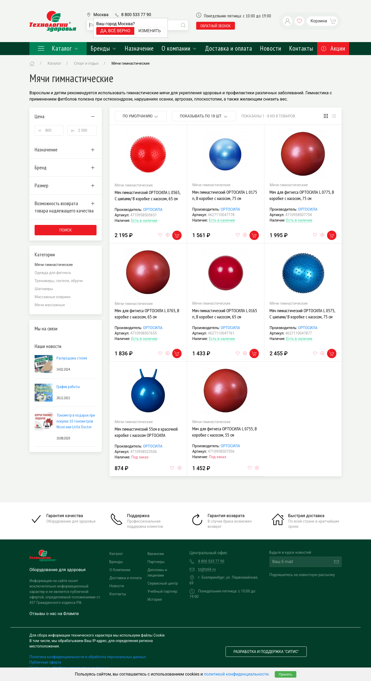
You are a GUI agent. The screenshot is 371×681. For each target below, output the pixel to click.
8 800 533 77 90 (136, 14)
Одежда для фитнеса (53, 273)
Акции (333, 48)
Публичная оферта (45, 662)
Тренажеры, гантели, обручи (59, 281)
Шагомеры (44, 289)
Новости (270, 48)
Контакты (301, 48)
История (155, 599)
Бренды (104, 48)
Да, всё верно (115, 30)
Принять (285, 674)
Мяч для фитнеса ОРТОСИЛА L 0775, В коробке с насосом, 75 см (302, 195)
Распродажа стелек (71, 357)
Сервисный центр (163, 583)
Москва (100, 14)
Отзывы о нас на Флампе (54, 613)
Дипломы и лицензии (157, 572)
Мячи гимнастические (130, 63)
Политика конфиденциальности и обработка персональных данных (87, 657)
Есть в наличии (144, 220)
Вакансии (156, 554)
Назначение (139, 48)
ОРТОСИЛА (153, 210)
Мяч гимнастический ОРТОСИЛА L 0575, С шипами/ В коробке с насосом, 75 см (302, 314)
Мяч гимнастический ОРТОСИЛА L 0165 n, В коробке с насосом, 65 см (224, 314)
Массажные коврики (53, 297)
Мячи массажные (50, 305)
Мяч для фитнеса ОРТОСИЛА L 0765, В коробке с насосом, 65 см (147, 314)
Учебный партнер (162, 591)
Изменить (149, 30)
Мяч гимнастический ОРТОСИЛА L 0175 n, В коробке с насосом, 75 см (224, 195)
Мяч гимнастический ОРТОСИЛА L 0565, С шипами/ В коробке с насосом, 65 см (147, 195)
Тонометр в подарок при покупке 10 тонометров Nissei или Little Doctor (75, 420)
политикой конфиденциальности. (237, 674)
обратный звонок (215, 25)
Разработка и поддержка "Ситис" (266, 652)
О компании (179, 48)
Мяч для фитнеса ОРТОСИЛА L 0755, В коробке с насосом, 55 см (224, 432)
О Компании (120, 570)
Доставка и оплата (228, 48)
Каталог (58, 48)
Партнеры (156, 562)
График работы (68, 386)
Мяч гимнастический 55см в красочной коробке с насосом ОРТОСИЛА (146, 432)
